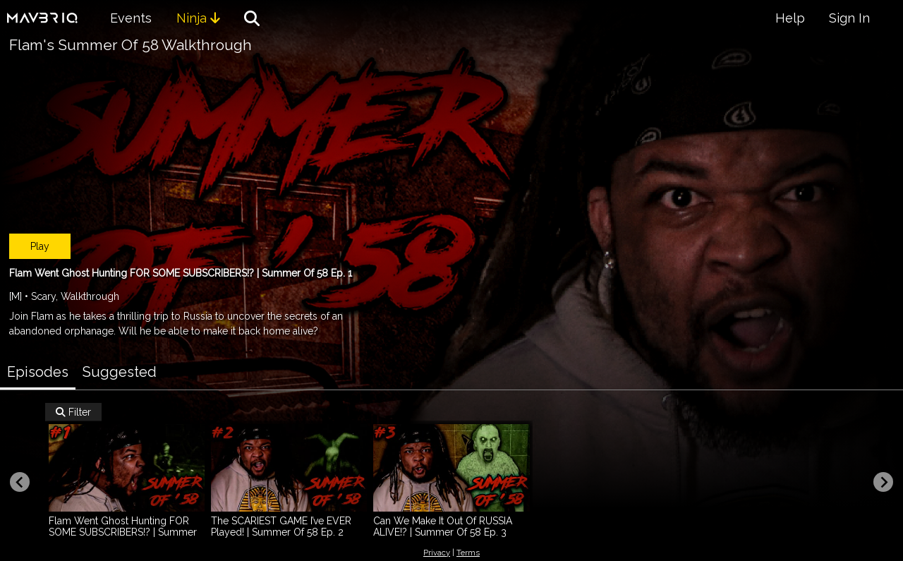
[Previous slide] (20, 482)
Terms (468, 552)
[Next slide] (883, 482)
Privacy (436, 552)
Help (790, 18)
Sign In (849, 18)
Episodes (37, 371)
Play (39, 246)
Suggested (120, 371)
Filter (73, 412)
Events (131, 18)
